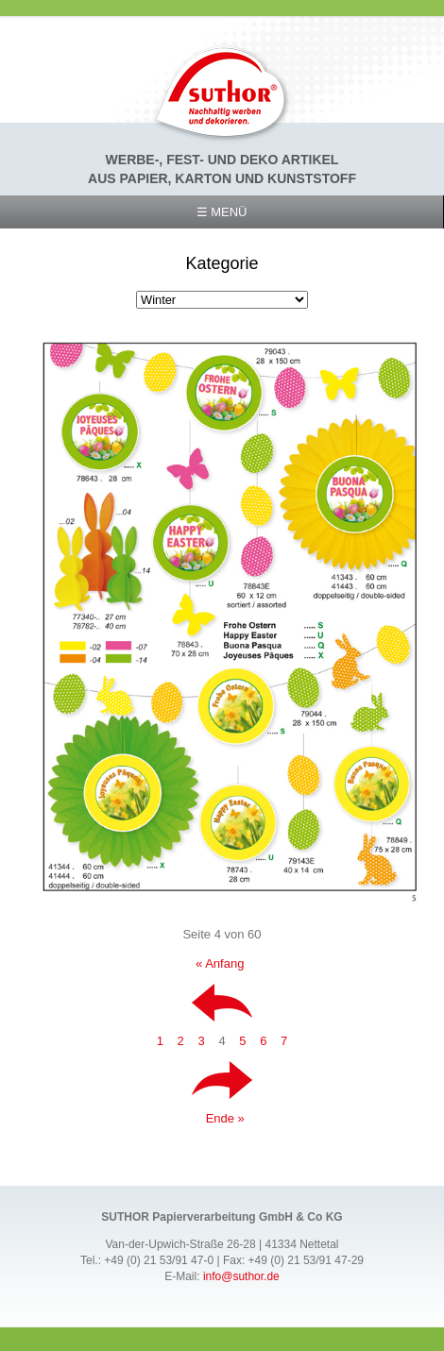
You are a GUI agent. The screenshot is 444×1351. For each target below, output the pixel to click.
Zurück (222, 1002)
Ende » (225, 1118)
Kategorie (221, 263)
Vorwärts (222, 1080)
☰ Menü (222, 212)
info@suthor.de (241, 1276)
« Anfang (220, 963)
